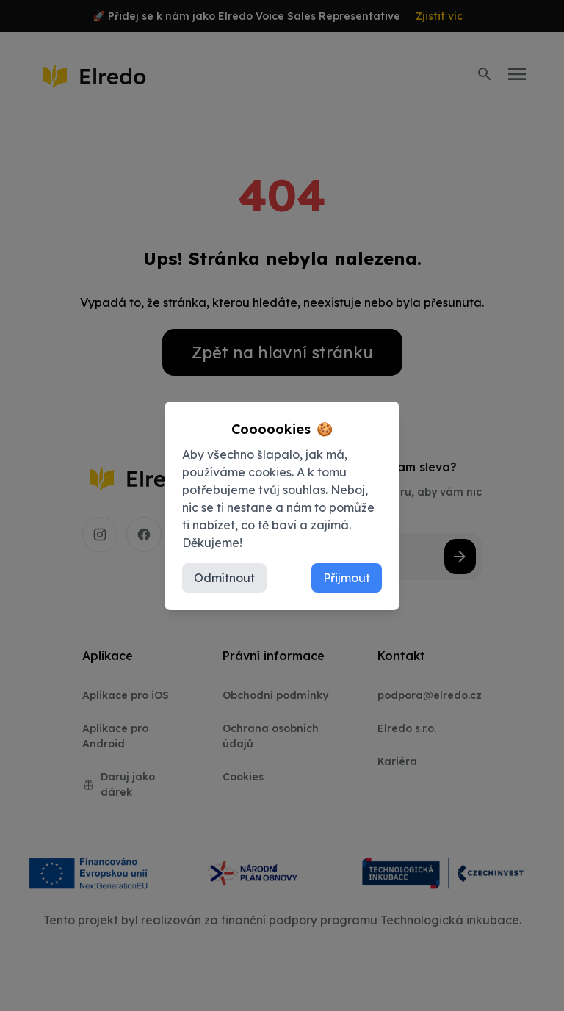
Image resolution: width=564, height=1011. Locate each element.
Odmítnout (224, 577)
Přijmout (346, 577)
